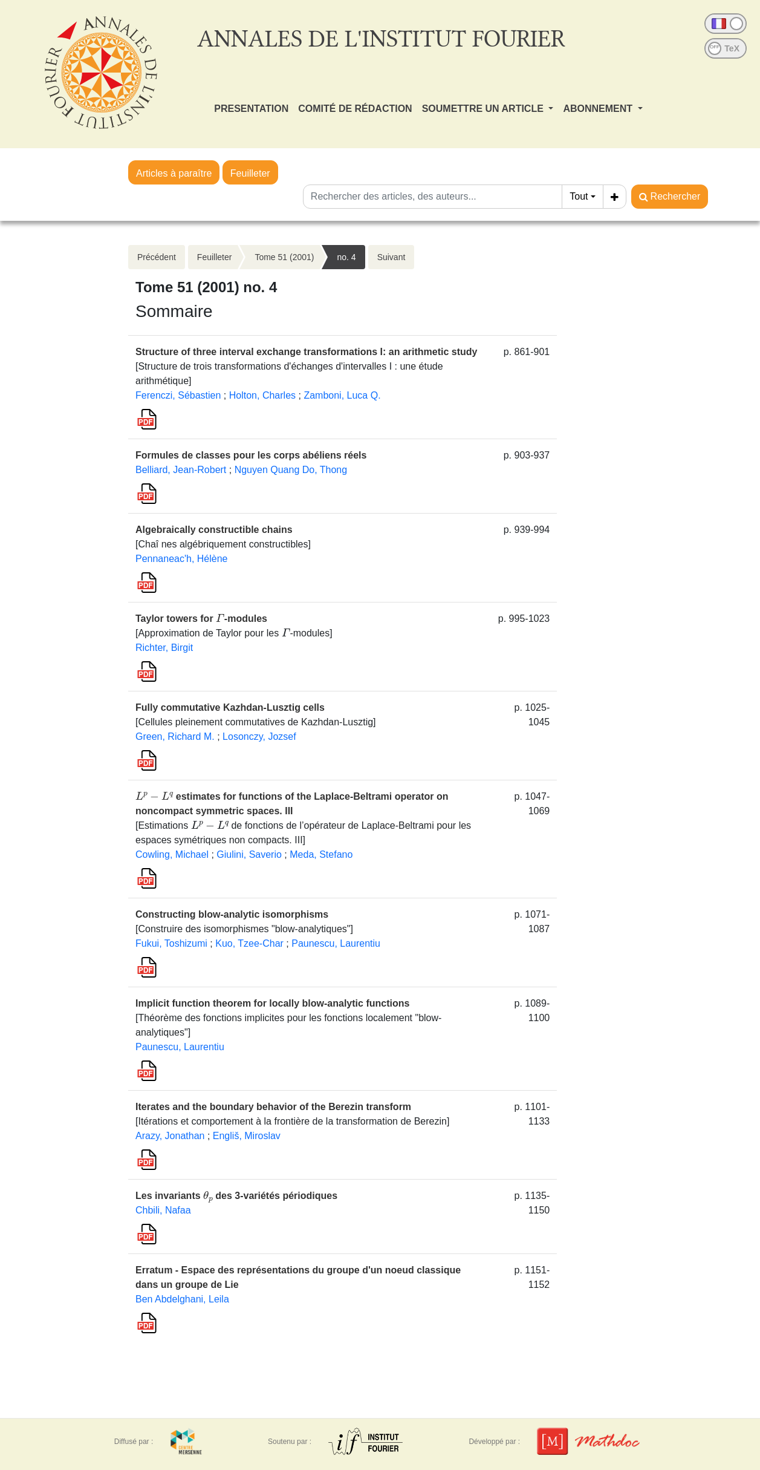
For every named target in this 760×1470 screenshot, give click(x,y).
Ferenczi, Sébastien (178, 395)
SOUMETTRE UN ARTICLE (484, 108)
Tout (579, 196)
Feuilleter (250, 173)
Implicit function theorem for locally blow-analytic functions (272, 1003)
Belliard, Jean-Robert (180, 470)
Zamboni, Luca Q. (342, 395)
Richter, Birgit (164, 647)
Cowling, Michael (172, 854)
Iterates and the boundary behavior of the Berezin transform (273, 1107)
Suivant (391, 257)
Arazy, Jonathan (169, 1136)
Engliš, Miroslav (247, 1136)
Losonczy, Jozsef (259, 736)
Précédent (156, 257)
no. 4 (346, 257)
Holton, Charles (262, 395)
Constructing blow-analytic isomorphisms (231, 914)
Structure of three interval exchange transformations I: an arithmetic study (306, 352)
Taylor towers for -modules (201, 618)
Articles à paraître (174, 173)
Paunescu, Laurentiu (335, 943)
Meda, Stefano (321, 854)
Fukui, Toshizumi (171, 943)
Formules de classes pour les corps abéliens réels (250, 455)
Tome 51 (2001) (284, 257)
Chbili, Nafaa (163, 1210)
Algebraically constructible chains (214, 529)
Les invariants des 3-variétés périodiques (236, 1196)
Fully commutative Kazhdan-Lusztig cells (230, 707)
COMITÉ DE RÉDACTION (355, 108)
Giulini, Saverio (249, 854)
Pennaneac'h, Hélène (181, 559)
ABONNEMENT (599, 108)
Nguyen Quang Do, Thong (291, 470)
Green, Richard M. (175, 736)
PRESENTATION (251, 108)
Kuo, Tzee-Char (249, 943)
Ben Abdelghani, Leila (182, 1299)
